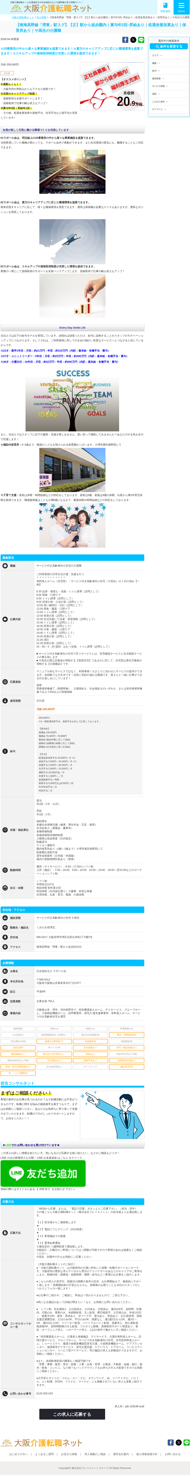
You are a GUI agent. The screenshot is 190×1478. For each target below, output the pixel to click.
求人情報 (41, 17)
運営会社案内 (121, 1454)
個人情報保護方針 (146, 1454)
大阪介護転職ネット (23, 17)
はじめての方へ (18, 1454)
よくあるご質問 (44, 1454)
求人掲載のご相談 (95, 1454)
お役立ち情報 (69, 1454)
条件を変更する (168, 46)
